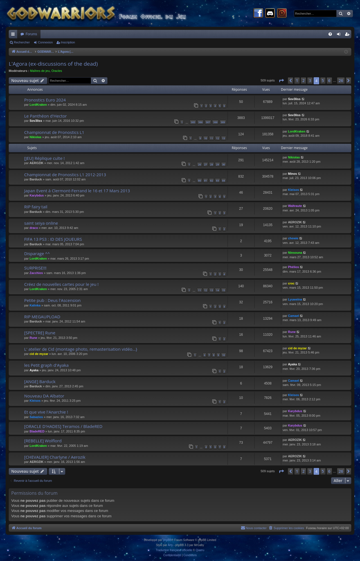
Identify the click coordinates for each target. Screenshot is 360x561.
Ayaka (34, 370)
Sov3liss (294, 99)
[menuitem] (330, 34)
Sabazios (36, 417)
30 (223, 164)
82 (211, 180)
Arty (170, 545)
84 (223, 180)
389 (223, 122)
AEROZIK (37, 163)
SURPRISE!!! (35, 268)
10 (205, 138)
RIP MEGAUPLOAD (42, 316)
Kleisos (293, 189)
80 (199, 180)
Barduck (36, 179)
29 (217, 164)
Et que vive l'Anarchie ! (46, 412)
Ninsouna (295, 252)
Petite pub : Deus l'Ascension (52, 300)
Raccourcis (14, 35)
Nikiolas (35, 137)
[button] (281, 80)
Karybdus (37, 195)
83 (217, 180)
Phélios (293, 267)
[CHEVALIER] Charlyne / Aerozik (55, 457)
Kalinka (35, 305)
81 (205, 180)
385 (193, 122)
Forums (31, 34)
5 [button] (323, 80)
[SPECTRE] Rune (39, 332)
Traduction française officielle (174, 550)
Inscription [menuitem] (348, 35)
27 (205, 164)
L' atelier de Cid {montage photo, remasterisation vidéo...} (80, 349)
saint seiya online (41, 223)
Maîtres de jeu (40, 70)
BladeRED (37, 431)
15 (223, 290)
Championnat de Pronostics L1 (54, 132)
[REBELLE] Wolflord (43, 440)
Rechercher (22, 42)
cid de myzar (39, 353)
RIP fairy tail (35, 206)
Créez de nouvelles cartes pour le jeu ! (61, 284)
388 (215, 122)
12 (217, 138)
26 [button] (341, 80)
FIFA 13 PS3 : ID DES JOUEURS (53, 239)
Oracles (56, 70)
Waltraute (295, 205)
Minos (292, 173)
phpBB (167, 540)
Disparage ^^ (37, 253)
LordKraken (38, 104)
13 (223, 138)
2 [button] (303, 80)
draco (34, 227)
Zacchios (36, 273)
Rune (33, 337)
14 (217, 290)
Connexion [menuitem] (340, 35)
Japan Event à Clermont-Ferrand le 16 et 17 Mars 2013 (77, 190)
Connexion (45, 42)
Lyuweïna (295, 299)
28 (211, 164)
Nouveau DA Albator (44, 396)
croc (291, 283)
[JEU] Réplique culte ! (44, 158)
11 (211, 138)
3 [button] (310, 80)
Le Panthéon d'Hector (45, 116)
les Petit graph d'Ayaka (46, 365)
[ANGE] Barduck (39, 381)
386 (200, 122)
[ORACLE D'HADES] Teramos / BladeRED (63, 426)
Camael (293, 315)
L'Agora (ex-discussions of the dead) (53, 63)
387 (208, 122)
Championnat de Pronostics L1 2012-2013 (65, 174)
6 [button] (329, 80)
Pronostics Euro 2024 (45, 100)
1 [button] (297, 80)
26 (199, 164)
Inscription (68, 42)
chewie (293, 238)
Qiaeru (200, 550)
